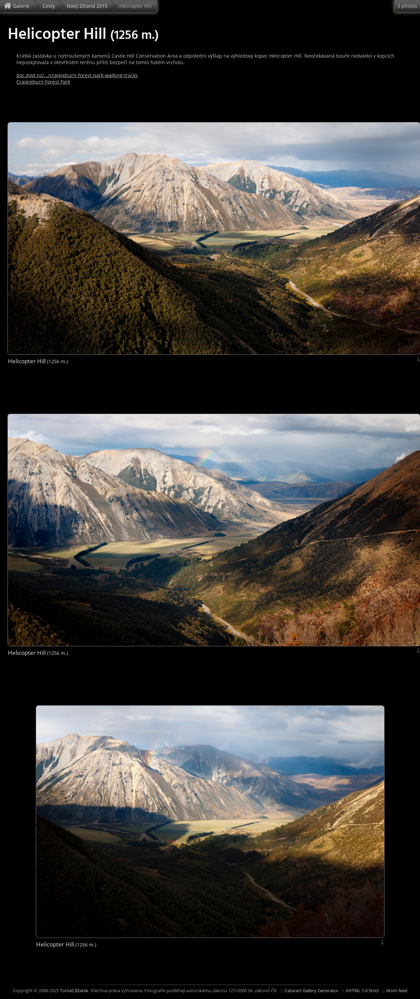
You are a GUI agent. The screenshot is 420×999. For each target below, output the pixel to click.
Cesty (49, 6)
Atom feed (396, 990)
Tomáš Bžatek (74, 990)
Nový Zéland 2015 (87, 6)
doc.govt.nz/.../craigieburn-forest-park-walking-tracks (77, 75)
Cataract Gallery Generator (311, 990)
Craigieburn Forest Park (43, 81)
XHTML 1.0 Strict (362, 990)
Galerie (17, 6)
